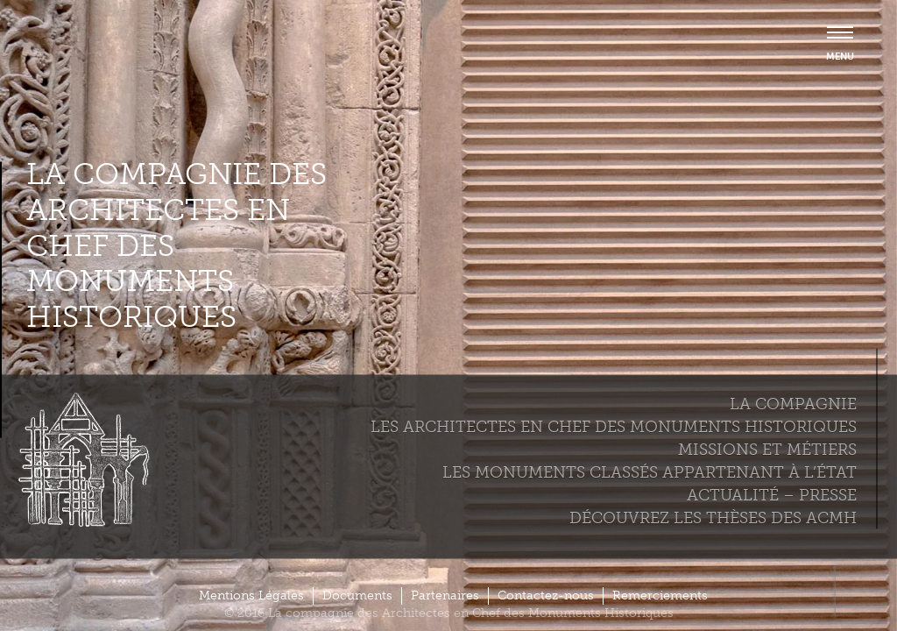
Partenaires (445, 595)
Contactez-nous (546, 595)
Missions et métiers (767, 448)
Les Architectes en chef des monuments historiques (614, 426)
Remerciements (660, 595)
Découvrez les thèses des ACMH (713, 517)
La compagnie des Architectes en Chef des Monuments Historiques (176, 246)
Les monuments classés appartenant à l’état (649, 471)
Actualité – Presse (772, 494)
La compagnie (793, 403)
